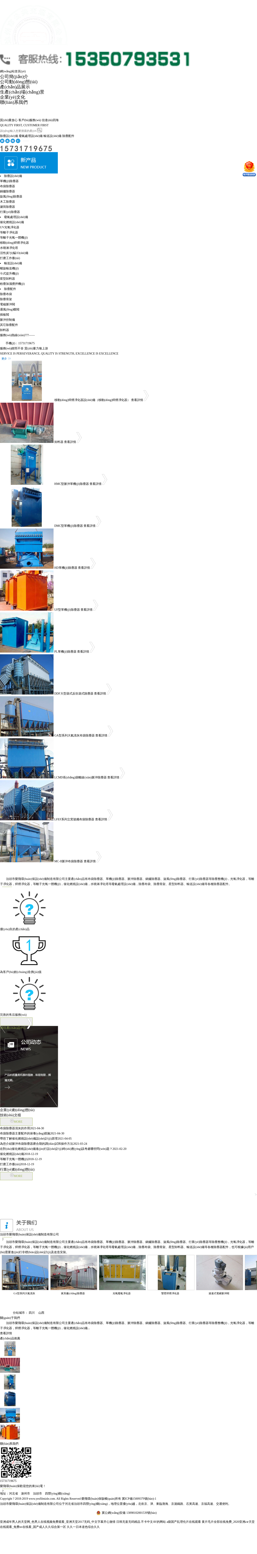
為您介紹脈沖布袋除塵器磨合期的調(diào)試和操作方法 (43, 1143)
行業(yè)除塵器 (10, 212)
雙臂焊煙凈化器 (170, 1293)
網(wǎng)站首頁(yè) (13, 71)
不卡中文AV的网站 (153, 1521)
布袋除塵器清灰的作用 (22, 1128)
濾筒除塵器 (7, 206)
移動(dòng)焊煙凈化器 (14, 242)
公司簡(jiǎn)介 (14, 76)
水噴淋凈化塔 (9, 247)
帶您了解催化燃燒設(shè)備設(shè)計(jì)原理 (36, 1138)
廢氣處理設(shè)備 (31, 136)
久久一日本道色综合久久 (83, 1527)
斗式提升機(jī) (9, 273)
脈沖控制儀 (7, 319)
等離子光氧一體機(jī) (14, 237)
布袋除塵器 (7, 186)
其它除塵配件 (9, 325)
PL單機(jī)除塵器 (65, 651)
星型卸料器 (7, 278)
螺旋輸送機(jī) (9, 268)
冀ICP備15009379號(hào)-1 (139, 1498)
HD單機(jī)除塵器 (65, 567)
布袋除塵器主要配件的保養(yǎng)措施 (32, 1133)
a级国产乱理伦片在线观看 (184, 1521)
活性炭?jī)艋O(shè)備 (14, 253)
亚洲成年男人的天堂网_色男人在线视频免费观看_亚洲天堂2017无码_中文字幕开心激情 (57, 1521)
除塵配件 (68, 136)
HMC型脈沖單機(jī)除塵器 (71, 483)
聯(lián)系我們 (14, 102)
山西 (41, 1312)
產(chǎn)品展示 (15, 86)
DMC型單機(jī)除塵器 (68, 525)
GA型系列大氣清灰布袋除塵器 (74, 735)
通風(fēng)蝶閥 (9, 309)
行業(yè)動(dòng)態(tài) (17, 1169)
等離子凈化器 (9, 232)
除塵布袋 (6, 294)
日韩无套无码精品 (128, 1521)
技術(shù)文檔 (10, 1115)
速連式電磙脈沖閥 (219, 1293)
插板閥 (4, 314)
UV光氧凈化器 (9, 227)
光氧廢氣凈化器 (122, 1293)
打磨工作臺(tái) (10, 258)
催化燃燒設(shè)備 (12, 222)
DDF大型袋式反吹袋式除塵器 (73, 693)
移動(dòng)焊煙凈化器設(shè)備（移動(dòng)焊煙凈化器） (92, 400)
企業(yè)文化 (12, 97)
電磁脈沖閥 (7, 304)
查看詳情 (140, 400)
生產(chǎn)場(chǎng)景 (22, 92)
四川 (32, 1312)
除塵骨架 (6, 299)
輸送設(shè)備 (52, 136)
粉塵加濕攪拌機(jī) (12, 283)
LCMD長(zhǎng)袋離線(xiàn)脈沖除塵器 (80, 777)
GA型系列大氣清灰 (24, 1293)
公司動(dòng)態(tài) (18, 81)
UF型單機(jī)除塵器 (67, 609)
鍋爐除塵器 (7, 191)
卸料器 (4, 330)
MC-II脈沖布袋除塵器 (68, 861)
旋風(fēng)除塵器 (11, 196)
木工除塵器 (7, 201)
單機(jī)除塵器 (9, 181)
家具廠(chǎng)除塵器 (73, 1293)
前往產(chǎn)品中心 (16, 1020)
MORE (16, 1121)
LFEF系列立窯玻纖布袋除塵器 (74, 819)
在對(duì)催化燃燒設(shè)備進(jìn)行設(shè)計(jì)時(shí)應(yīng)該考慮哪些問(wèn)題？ (63, 1148)
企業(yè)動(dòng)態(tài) (17, 1110)
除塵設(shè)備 (9, 136)
